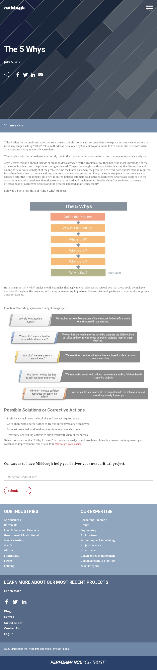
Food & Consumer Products (21, 530)
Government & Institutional (21, 535)
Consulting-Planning (94, 519)
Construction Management (98, 555)
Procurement (89, 550)
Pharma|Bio (11, 555)
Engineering (88, 530)
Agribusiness (12, 519)
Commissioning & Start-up (98, 560)
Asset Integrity (90, 565)
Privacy (57, 649)
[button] (149, 9)
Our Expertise (96, 511)
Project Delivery (91, 545)
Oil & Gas (10, 550)
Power (8, 560)
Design (85, 524)
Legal (66, 649)
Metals (8, 545)
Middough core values (68, 448)
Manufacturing (13, 540)
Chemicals (10, 524)
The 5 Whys (16, 125)
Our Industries (21, 511)
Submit (13, 490)
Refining (9, 565)
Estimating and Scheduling (98, 540)
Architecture (89, 535)
